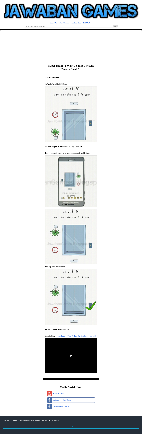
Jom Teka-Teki (76, 23)
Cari (115, 26)
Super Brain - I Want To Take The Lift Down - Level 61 (76, 336)
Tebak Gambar (64, 23)
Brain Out (53, 23)
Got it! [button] (71, 426)
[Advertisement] (66, 46)
